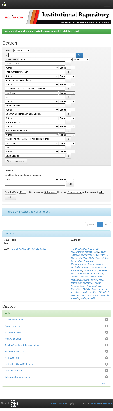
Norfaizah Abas (90, 292)
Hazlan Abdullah (13, 332)
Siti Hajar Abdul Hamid (90, 258)
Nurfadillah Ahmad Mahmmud (85, 267)
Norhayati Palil (88, 298)
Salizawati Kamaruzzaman (17, 377)
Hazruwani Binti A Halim (91, 273)
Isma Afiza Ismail (13, 339)
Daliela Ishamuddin (89, 286)
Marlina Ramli (91, 252)
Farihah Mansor (95, 264)
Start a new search (16, 161)
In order (62, 192)
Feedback (107, 403)
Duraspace (95, 403)
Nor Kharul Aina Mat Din (16, 351)
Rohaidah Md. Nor (14, 370)
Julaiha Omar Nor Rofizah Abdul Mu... (23, 345)
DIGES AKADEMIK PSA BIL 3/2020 (29, 249)
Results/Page (11, 192)
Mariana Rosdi (90, 270)
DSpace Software (57, 403)
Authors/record (90, 192)
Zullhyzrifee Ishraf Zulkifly (91, 280)
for (6, 55)
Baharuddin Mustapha (81, 283)
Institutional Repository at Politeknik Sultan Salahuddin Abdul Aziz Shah (42, 31)
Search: (9, 50)
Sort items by (36, 192)
